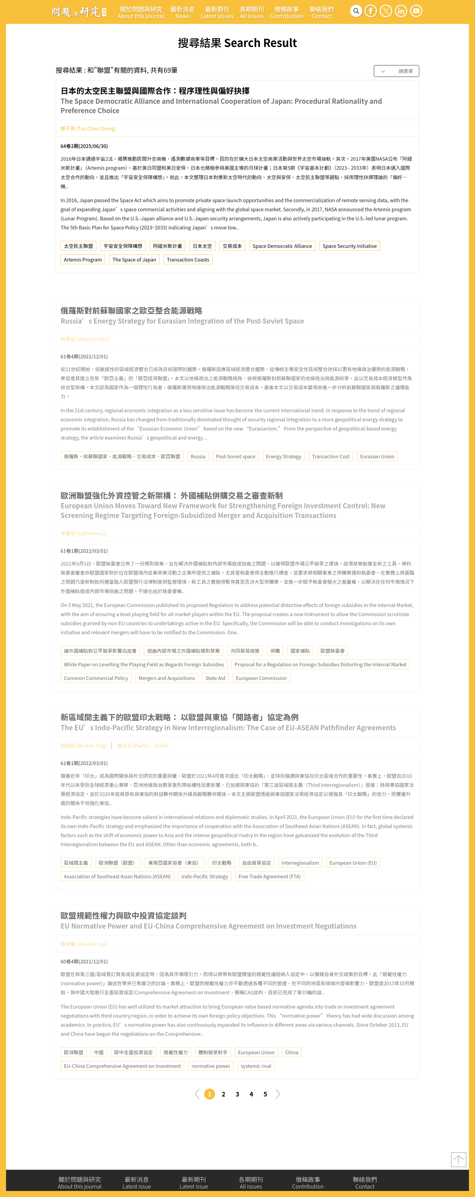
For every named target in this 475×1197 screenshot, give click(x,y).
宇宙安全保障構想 (123, 248)
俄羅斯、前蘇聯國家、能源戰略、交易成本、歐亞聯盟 (122, 472)
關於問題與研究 (141, 12)
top (458, 1162)
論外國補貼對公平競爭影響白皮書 (100, 666)
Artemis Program (83, 262)
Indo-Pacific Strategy (204, 892)
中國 (99, 1068)
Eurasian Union (377, 472)
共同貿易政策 (245, 666)
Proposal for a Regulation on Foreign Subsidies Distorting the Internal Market (321, 680)
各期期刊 (252, 12)
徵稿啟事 (287, 12)
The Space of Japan (134, 262)
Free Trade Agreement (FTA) (270, 892)
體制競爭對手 (213, 1068)
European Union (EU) (353, 878)
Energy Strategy (283, 472)
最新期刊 (217, 12)
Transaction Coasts (188, 262)
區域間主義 (76, 878)
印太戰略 (221, 878)
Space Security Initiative (350, 248)
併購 (275, 666)
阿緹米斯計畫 (167, 248)
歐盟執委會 (333, 666)
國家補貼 (300, 666)
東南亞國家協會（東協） (174, 878)
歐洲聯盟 (73, 1068)
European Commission (261, 694)
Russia (198, 472)
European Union (256, 1068)
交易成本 (232, 248)
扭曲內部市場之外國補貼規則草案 (183, 666)
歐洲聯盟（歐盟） (118, 878)
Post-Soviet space (235, 472)
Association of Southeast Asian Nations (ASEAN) (117, 892)
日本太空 (202, 248)
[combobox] (396, 71)
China (291, 1068)
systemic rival (256, 1082)
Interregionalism (300, 878)
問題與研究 (79, 12)
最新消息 (183, 12)
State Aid (215, 694)
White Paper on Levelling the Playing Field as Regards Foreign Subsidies (144, 680)
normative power (210, 1082)
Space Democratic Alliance (282, 248)
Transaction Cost (331, 472)
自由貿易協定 (256, 878)
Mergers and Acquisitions (167, 694)
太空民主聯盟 (78, 248)
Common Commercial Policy (96, 694)
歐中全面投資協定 (133, 1068)
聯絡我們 (322, 12)
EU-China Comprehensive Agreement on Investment (122, 1082)
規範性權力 (176, 1068)
